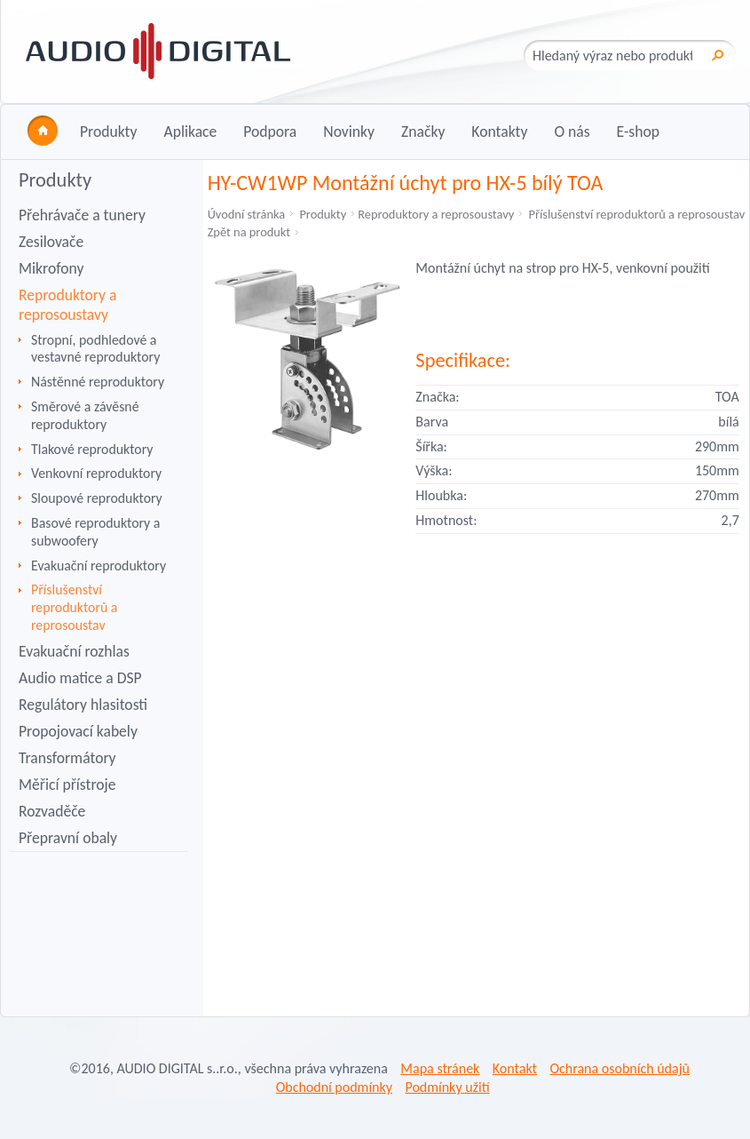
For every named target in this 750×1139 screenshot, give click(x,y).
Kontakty (499, 131)
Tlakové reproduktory (92, 449)
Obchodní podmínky (334, 1087)
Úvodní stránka (247, 214)
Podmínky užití (447, 1087)
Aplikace (190, 131)
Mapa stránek (439, 1068)
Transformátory (67, 758)
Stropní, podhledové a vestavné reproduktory (95, 348)
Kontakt (515, 1068)
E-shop (638, 131)
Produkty (108, 131)
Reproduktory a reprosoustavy (67, 304)
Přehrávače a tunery (82, 215)
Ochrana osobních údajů (619, 1068)
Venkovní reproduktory (96, 473)
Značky (423, 131)
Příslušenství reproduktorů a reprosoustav (74, 607)
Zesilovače (51, 241)
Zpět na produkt (249, 232)
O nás (571, 131)
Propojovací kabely (78, 731)
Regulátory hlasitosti (83, 704)
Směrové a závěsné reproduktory (85, 415)
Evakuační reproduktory (98, 565)
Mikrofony (51, 268)
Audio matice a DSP (80, 678)
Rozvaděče (52, 811)
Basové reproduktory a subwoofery (95, 531)
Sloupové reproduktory (96, 498)
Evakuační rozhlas (74, 651)
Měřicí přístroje (67, 784)
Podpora (269, 131)
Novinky (349, 131)
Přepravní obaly (68, 838)
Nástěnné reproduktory (97, 381)
